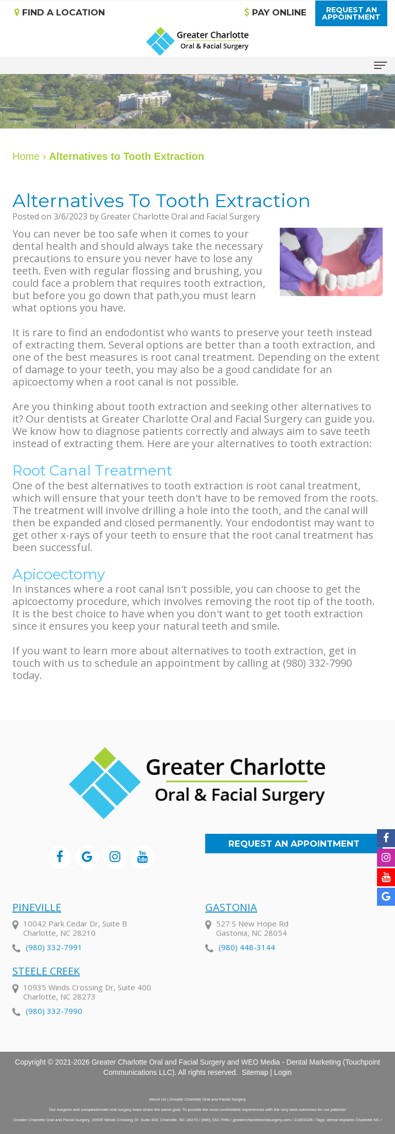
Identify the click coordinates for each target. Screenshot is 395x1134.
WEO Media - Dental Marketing (291, 1062)
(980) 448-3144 (247, 959)
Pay (275, 12)
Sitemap (255, 1072)
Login (283, 1072)
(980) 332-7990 (54, 1022)
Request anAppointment (351, 13)
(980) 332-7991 (54, 959)
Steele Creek (46, 983)
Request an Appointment (294, 843)
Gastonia (231, 919)
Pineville (36, 919)
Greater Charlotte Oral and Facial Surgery (158, 1062)
